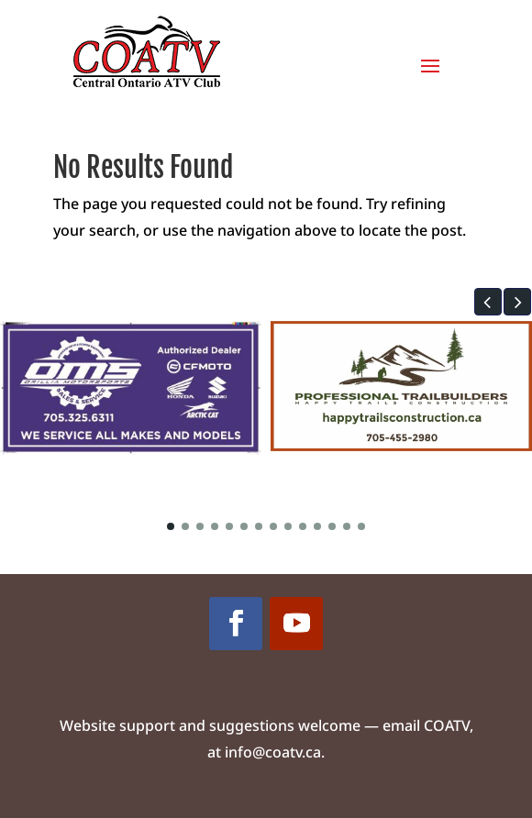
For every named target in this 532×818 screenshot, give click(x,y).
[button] (488, 301)
